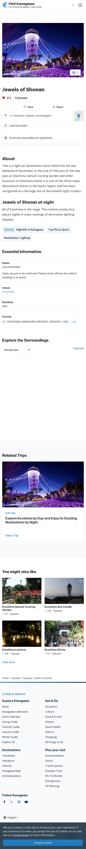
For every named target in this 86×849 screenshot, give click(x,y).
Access (49, 760)
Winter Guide (10, 737)
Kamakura (8, 760)
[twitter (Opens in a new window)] (11, 802)
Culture (49, 711)
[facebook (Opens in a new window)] (4, 802)
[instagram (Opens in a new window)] (19, 802)
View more (8, 662)
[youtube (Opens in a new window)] (26, 802)
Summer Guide (11, 727)
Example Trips (53, 771)
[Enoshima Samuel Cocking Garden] (21, 596)
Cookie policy (21, 835)
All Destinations (11, 776)
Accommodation (54, 755)
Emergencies (52, 781)
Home (5, 678)
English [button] (10, 817)
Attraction (51, 706)
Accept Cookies (43, 842)
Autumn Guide (10, 732)
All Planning (52, 786)
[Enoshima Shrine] (64, 638)
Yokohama (8, 755)
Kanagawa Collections (15, 711)
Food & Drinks (53, 716)
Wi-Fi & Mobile (53, 776)
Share (58, 107)
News (5, 706)
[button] (38, 581)
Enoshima (8, 291)
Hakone (7, 766)
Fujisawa (21, 98)
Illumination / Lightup (17, 238)
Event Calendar (11, 716)
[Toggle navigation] (80, 5)
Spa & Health (53, 727)
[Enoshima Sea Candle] (64, 595)
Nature (49, 732)
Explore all (8, 742)
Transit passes (54, 766)
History (49, 722)
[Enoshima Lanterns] (21, 638)
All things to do (54, 742)
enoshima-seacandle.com (24, 138)
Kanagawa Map (11, 771)
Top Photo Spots (58, 229)
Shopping (51, 737)
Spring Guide (10, 722)
